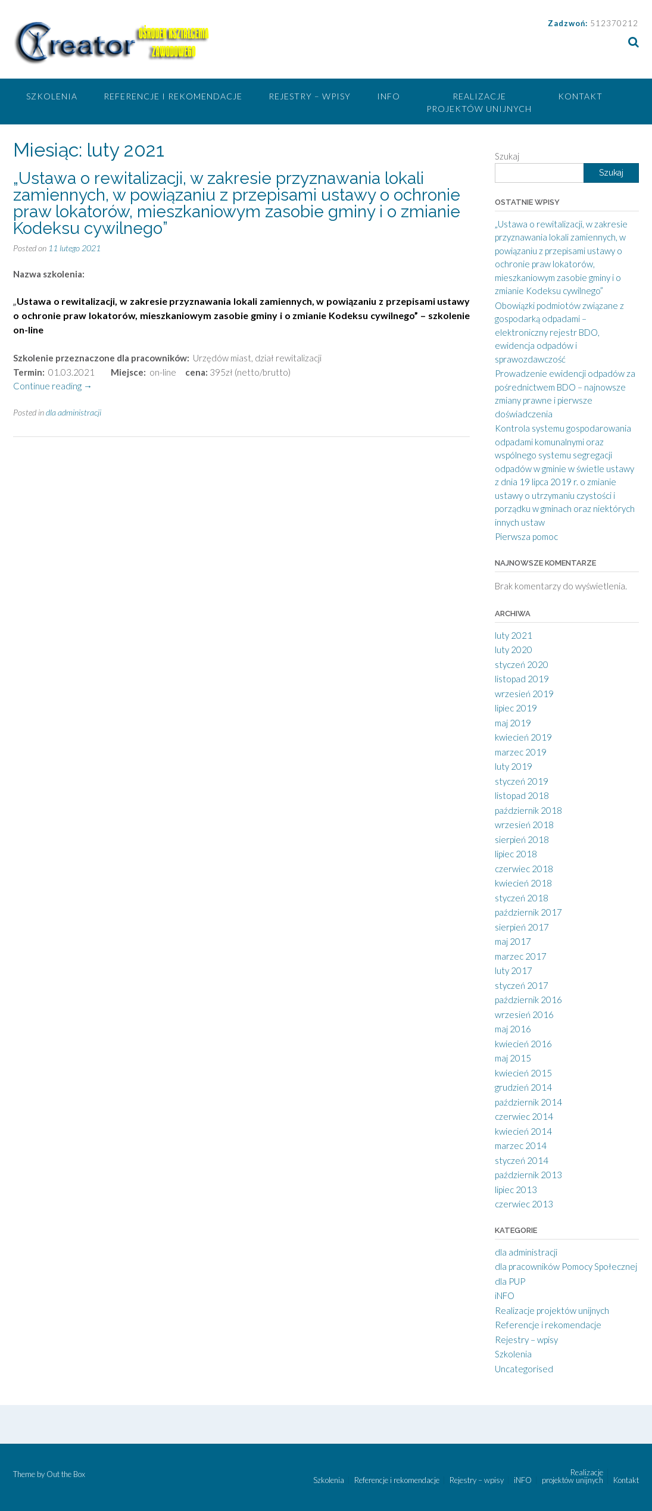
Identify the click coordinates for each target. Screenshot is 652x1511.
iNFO (388, 96)
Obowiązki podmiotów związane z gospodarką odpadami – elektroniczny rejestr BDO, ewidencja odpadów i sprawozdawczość (559, 332)
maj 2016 (513, 1028)
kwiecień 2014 (523, 1131)
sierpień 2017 (522, 927)
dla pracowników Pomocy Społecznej (566, 1266)
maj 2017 (513, 941)
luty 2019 (513, 766)
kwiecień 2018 (523, 883)
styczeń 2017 (521, 985)
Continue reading (52, 385)
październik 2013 (528, 1174)
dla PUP (510, 1281)
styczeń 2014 (521, 1160)
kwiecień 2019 (523, 737)
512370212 (614, 23)
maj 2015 (513, 1058)
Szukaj (507, 156)
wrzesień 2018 (524, 824)
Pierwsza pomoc (526, 536)
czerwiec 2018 (524, 868)
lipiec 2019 (516, 708)
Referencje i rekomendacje (173, 96)
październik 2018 (528, 810)
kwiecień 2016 (523, 1043)
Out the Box (65, 1474)
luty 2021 (513, 635)
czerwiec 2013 (524, 1203)
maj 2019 (513, 722)
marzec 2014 (521, 1145)
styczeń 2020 (521, 664)
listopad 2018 (522, 795)
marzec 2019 (521, 752)
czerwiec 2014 (524, 1116)
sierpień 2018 (522, 839)
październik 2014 (528, 1102)
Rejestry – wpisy (310, 96)
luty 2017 (513, 970)
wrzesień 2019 (524, 693)
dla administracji (73, 412)
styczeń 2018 (521, 897)
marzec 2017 (521, 956)
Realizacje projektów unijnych (479, 102)
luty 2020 (513, 649)
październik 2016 (528, 999)
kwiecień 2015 (523, 1072)
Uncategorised (524, 1368)
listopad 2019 (522, 678)
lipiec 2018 (516, 853)
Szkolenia (51, 96)
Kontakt (580, 96)
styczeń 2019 (521, 781)
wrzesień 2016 (524, 1014)
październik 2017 (528, 912)
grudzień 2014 (523, 1087)
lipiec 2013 (516, 1189)
